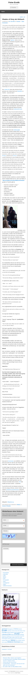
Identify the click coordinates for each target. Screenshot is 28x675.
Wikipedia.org (10, 502)
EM (20, 481)
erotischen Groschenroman (12, 489)
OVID (4, 578)
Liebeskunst (5, 634)
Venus (13, 640)
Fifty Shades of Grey (21, 630)
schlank (8, 638)
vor (25, 17)
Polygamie (8, 635)
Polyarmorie (4, 635)
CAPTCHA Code (5, 544)
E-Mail (4, 525)
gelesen (13, 40)
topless (9, 640)
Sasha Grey (17, 637)
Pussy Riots (22, 635)
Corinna (16, 629)
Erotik (4, 630)
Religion (10, 637)
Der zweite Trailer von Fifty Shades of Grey (12, 666)
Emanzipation (6, 572)
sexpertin (3, 640)
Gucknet (18, 21)
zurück (21, 17)
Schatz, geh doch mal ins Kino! (9, 662)
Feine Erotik (14, 2)
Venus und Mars (18, 640)
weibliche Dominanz (7, 585)
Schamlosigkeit (4, 638)
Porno (13, 635)
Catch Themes (17, 672)
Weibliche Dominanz (13, 642)
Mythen (12, 634)
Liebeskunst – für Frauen (7, 649)
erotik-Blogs (9, 630)
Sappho (13, 637)
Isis (5, 632)
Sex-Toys (22, 638)
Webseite (5, 530)
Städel (6, 640)
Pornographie (6, 579)
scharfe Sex (7, 89)
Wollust (22, 642)
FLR (3, 632)
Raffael (3, 637)
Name (4, 520)
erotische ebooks (15, 630)
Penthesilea (22, 634)
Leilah (4, 575)
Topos (4, 581)
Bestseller (19, 91)
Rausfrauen (7, 637)
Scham (21, 637)
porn (11, 635)
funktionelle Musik (18, 109)
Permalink (8, 506)
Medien (18, 504)
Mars (9, 634)
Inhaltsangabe (16, 129)
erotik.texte (5, 574)
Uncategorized (6, 582)
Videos (4, 584)
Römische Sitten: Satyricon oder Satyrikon (12, 657)
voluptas (5, 642)
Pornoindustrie (17, 635)
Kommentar (11, 461)
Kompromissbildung (17, 632)
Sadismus (15, 155)
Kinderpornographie (10, 632)
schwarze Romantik (17, 638)
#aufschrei (4, 629)
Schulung (12, 638)
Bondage (4, 155)
